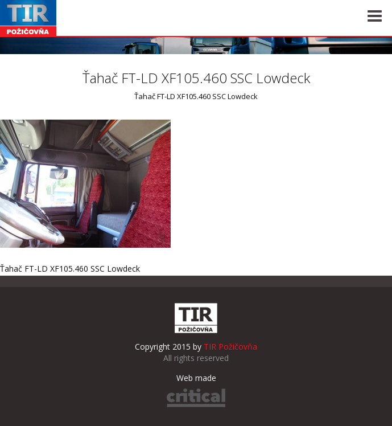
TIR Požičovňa (28, 18)
